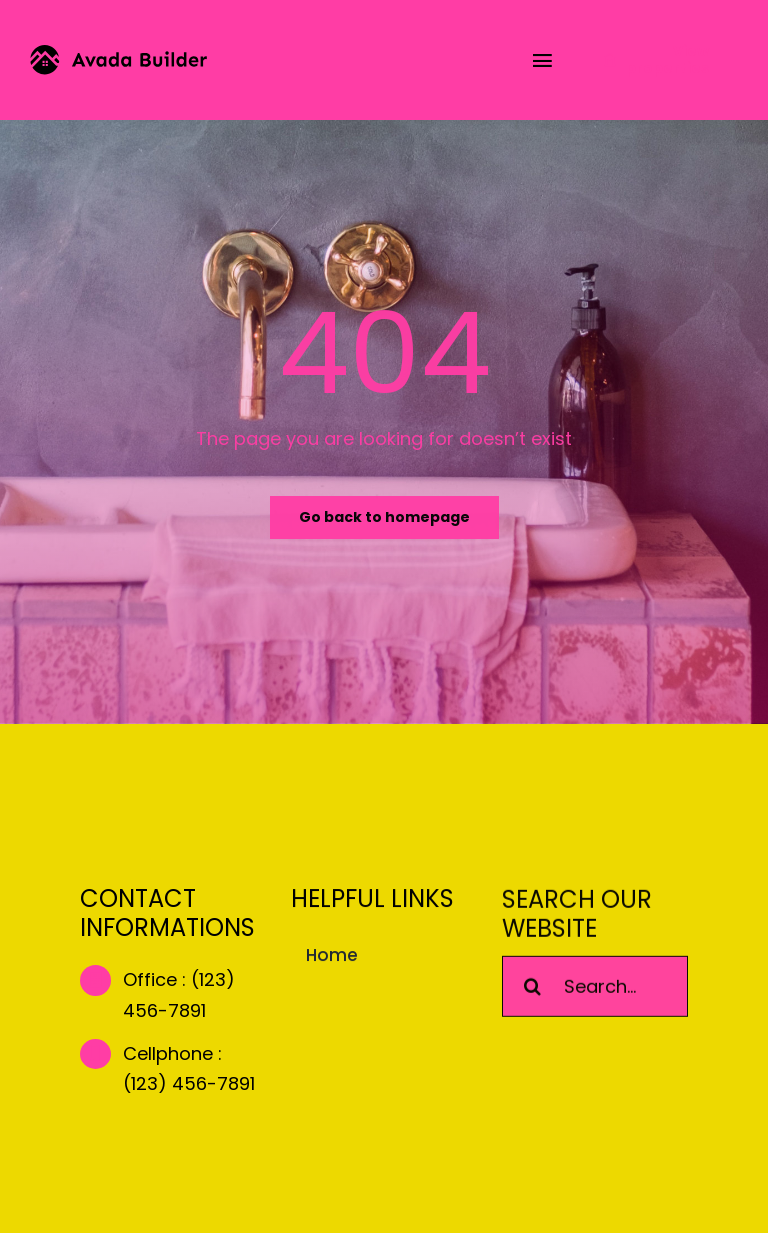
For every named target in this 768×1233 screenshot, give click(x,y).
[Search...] (595, 988)
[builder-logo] (118, 53)
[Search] (532, 988)
